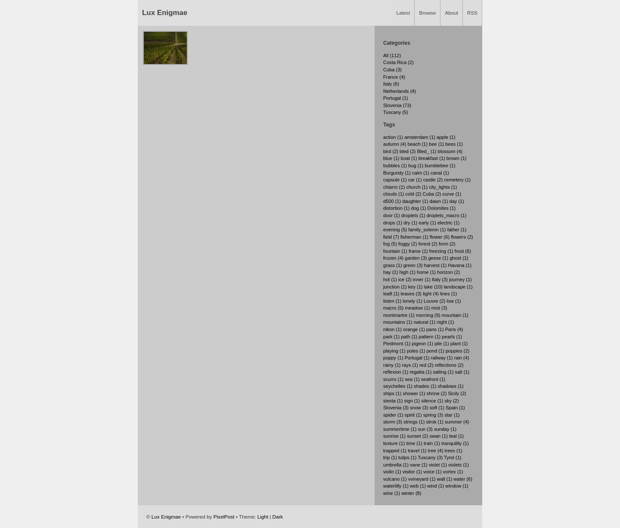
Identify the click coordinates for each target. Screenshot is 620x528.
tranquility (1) (455, 443)
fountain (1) (395, 251)
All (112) (392, 55)
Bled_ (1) (427, 151)
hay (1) (390, 272)
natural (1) (424, 322)
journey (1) (460, 279)
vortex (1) (453, 471)
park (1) (391, 336)
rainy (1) (392, 365)
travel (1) (417, 450)
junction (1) (395, 286)
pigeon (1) (422, 343)
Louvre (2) (434, 301)
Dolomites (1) (442, 208)
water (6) (462, 479)
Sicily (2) (457, 393)
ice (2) (405, 279)
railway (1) (442, 357)
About (451, 12)
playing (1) (394, 350)
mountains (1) (397, 322)
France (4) (394, 77)
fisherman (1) (414, 236)
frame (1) (418, 251)
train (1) (432, 443)
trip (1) (390, 457)
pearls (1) (452, 336)
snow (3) (419, 407)
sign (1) (412, 400)
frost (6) (463, 251)
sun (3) (425, 429)
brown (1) (456, 158)
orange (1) (414, 329)
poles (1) (416, 350)
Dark (278, 516)
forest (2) (427, 243)
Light (262, 516)
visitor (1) (412, 471)
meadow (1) (417, 307)
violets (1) (458, 464)
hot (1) (390, 279)
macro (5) (393, 307)
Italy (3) (440, 279)
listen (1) (392, 301)
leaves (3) (411, 293)
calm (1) (420, 172)
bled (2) (407, 151)
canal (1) (440, 172)
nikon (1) (392, 329)
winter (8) (411, 493)
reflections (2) (449, 365)
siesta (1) (393, 400)
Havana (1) (459, 265)
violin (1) (392, 471)
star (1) (451, 414)
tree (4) (435, 450)
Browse (427, 12)
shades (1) (425, 386)
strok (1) (434, 421)
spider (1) (393, 414)
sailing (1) (443, 372)
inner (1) (422, 279)
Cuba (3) (392, 69)
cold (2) (414, 193)
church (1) (417, 187)
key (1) (415, 286)
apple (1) (446, 137)
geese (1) (438, 258)
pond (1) (435, 350)
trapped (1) (394, 450)
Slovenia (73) (397, 105)
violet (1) (438, 464)
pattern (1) (429, 336)
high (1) (407, 272)
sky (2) (451, 400)
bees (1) (454, 144)
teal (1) (456, 436)
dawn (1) (439, 201)
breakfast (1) (431, 158)
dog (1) (418, 208)
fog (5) (390, 243)
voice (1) (432, 471)
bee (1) (436, 144)
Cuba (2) (432, 193)
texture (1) (394, 443)
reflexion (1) (395, 372)
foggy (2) (407, 243)
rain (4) (461, 357)
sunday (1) (445, 429)
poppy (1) (393, 357)
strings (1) (414, 421)
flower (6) (440, 236)
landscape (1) (458, 286)
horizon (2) (448, 272)
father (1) (457, 229)
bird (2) (390, 151)
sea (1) (412, 379)
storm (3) (392, 421)
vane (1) (419, 464)
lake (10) (433, 286)
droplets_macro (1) (447, 215)
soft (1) (436, 407)
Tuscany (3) (430, 457)
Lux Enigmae (164, 13)
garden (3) (416, 258)
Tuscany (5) (395, 112)
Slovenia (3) (396, 407)
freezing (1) (441, 251)
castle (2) (433, 179)
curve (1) (452, 193)
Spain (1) (455, 407)
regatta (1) (420, 372)
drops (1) (392, 222)
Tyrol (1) (453, 457)
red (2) (426, 365)
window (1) (456, 485)
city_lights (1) (443, 187)
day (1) (457, 201)
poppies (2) (457, 350)
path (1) (409, 336)
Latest (403, 12)
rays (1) (410, 365)
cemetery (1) (457, 179)
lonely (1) (412, 301)
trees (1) (453, 450)
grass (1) (392, 265)
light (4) (431, 293)
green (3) (413, 265)
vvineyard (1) (422, 479)
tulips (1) (407, 457)
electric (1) (448, 222)
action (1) (393, 137)
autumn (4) (394, 144)
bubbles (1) (395, 165)
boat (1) (409, 158)
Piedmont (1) (396, 343)
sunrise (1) (394, 436)
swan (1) (438, 436)
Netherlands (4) (399, 91)
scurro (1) (393, 379)
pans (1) (435, 329)
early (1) (427, 222)
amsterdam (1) (419, 137)
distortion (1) (396, 208)
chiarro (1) (394, 187)
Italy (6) (391, 83)
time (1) (414, 443)
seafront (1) (433, 379)
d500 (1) (392, 201)
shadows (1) (451, 386)
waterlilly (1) (396, 485)
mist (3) (439, 307)
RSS (472, 12)
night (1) (445, 322)
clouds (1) (393, 193)
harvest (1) (435, 265)
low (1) (453, 301)
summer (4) (457, 421)
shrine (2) (437, 393)
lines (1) (448, 293)
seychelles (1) (397, 386)
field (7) (391, 236)
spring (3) (433, 414)
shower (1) (414, 393)
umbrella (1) (396, 464)
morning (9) (428, 315)
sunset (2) (417, 436)
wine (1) (391, 493)
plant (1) (459, 343)
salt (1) (462, 372)
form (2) (447, 243)
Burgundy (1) (397, 172)
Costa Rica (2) (398, 62)
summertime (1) (399, 429)
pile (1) (441, 343)
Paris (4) (454, 329)
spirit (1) (413, 414)
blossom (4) (450, 151)
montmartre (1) (399, 315)
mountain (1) (455, 315)
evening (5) (395, 229)
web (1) (418, 485)
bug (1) (415, 165)
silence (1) (432, 400)
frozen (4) (393, 258)
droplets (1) (413, 215)
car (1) (415, 179)
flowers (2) (462, 236)
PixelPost (224, 516)
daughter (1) (415, 201)
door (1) (391, 215)
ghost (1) (459, 258)
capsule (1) (395, 179)
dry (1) (410, 222)
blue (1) (391, 158)
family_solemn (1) (427, 229)
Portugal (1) (395, 98)
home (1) (426, 272)
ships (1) (392, 393)
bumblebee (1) (440, 165)
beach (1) (418, 144)
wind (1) (435, 485)
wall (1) (445, 479)
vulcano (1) (395, 479)
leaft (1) (391, 293)
